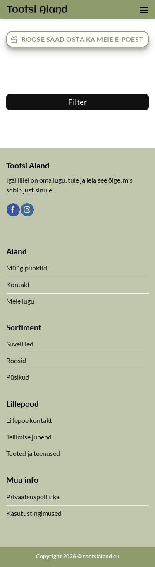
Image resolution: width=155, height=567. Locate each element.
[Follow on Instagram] (27, 209)
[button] (144, 10)
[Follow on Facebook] (13, 209)
